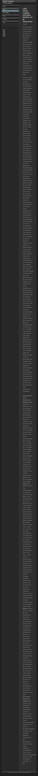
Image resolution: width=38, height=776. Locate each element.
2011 (4, 31)
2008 (4, 36)
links (4, 22)
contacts (5, 19)
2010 (4, 33)
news (4, 9)
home (4, 6)
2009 (4, 34)
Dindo (4, 16)
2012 (4, 30)
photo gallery (6, 12)
